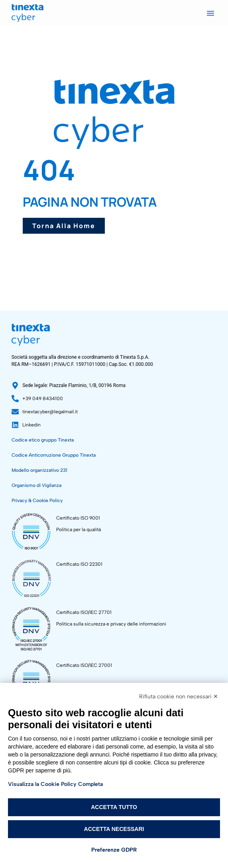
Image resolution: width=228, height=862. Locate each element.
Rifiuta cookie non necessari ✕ (178, 696)
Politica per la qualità (78, 529)
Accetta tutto (114, 807)
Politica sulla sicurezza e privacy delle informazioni (111, 624)
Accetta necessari (114, 829)
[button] (210, 13)
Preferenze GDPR (114, 849)
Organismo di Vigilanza (36, 485)
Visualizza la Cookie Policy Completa (55, 784)
